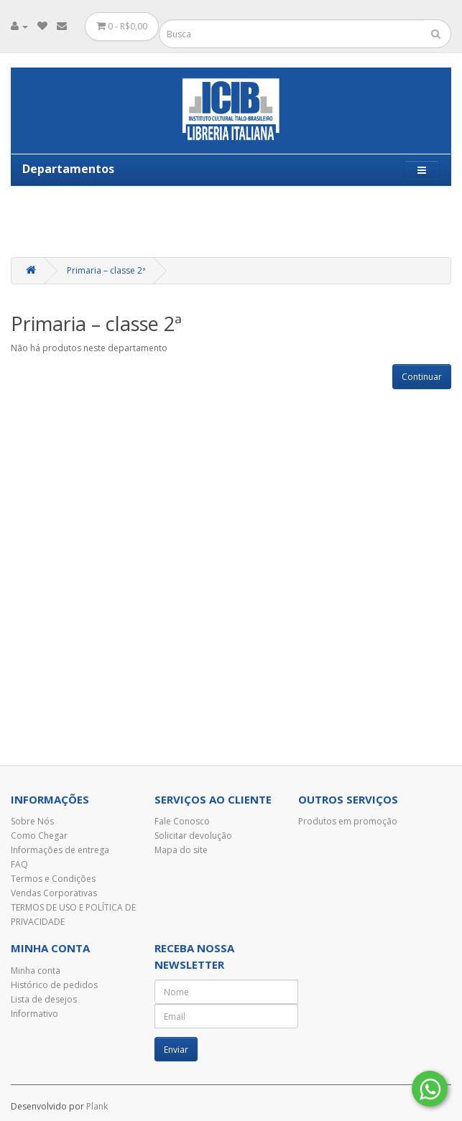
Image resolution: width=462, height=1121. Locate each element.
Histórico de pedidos (54, 985)
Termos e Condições (53, 879)
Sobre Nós (32, 821)
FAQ (19, 864)
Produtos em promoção (347, 821)
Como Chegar (39, 835)
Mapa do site (181, 850)
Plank (97, 1106)
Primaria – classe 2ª (106, 270)
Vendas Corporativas (54, 893)
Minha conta (35, 970)
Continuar (422, 377)
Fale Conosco (182, 821)
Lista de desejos (44, 999)
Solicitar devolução (193, 835)
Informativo (34, 1014)
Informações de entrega (60, 850)
